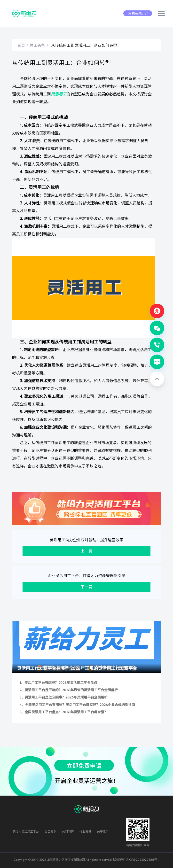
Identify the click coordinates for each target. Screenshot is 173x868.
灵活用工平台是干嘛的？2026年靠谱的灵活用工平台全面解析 (71, 690)
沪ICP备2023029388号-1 (142, 859)
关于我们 (103, 831)
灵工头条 (37, 45)
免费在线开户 (138, 13)
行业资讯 (85, 831)
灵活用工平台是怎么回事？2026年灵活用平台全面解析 (66, 697)
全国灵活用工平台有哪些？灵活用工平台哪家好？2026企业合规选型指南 (80, 704)
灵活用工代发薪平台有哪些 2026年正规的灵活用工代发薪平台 (77, 668)
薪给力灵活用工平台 (26, 831)
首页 (21, 45)
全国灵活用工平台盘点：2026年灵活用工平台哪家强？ (66, 712)
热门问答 (68, 831)
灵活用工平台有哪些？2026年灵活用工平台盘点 (60, 682)
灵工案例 (50, 831)
